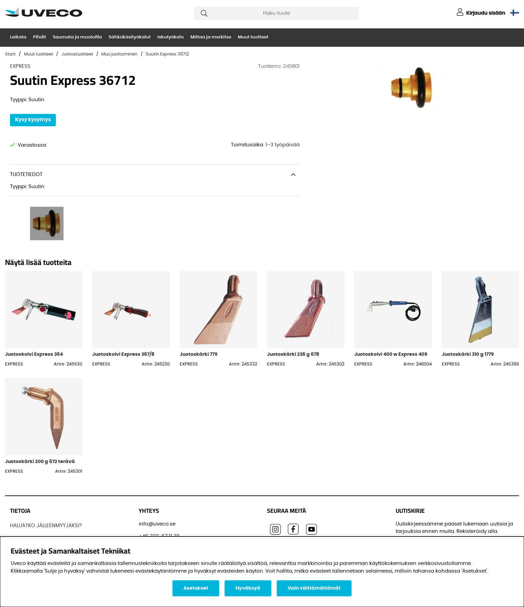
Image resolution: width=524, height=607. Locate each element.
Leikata (18, 37)
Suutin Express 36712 (167, 54)
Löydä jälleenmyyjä (34, 503)
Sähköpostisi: (414, 496)
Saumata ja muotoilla (77, 37)
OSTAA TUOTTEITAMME (37, 515)
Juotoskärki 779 (199, 306)
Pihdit (39, 37)
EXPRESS (20, 66)
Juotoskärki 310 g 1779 (468, 306)
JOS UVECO (24, 490)
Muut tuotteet (253, 37)
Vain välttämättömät (314, 588)
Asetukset (195, 588)
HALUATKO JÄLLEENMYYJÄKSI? (46, 478)
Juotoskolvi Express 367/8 (123, 306)
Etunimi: (408, 526)
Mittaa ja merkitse (210, 37)
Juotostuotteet (77, 54)
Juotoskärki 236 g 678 (293, 306)
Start (10, 54)
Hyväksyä (248, 588)
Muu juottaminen (119, 54)
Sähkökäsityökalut (130, 37)
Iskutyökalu (170, 37)
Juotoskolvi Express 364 (34, 306)
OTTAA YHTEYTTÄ (30, 528)
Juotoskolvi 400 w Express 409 (390, 306)
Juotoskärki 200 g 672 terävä (40, 414)
